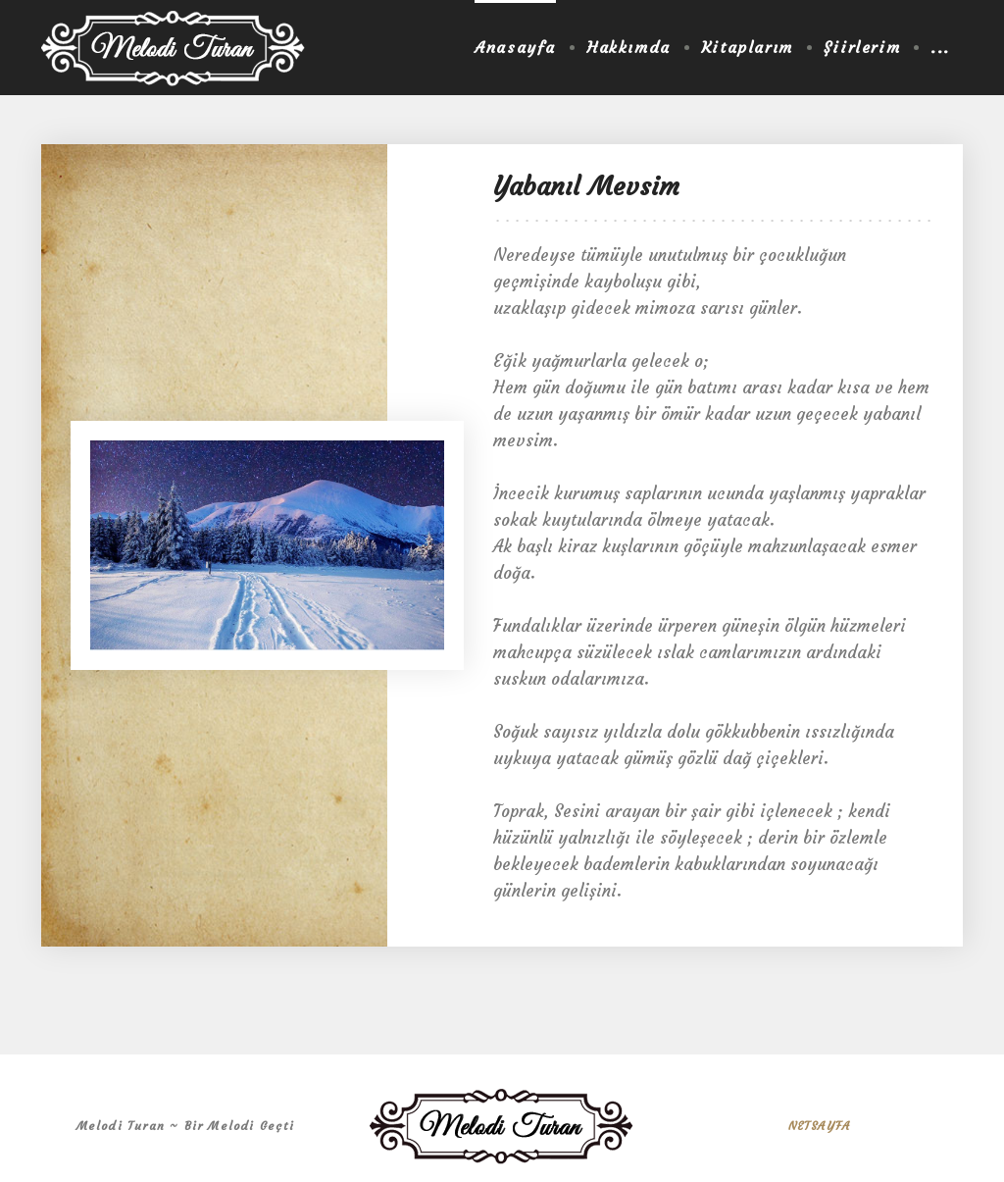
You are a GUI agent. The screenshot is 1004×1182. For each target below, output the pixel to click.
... (940, 47)
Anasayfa (515, 47)
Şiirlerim (862, 47)
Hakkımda (628, 47)
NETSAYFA (819, 1125)
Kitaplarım (747, 47)
